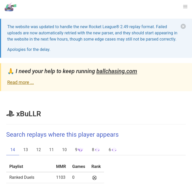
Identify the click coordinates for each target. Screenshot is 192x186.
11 (51, 149)
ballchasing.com (116, 71)
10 (64, 149)
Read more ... (20, 82)
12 (38, 149)
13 (25, 149)
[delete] (183, 26)
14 (12, 149)
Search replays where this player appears (62, 134)
